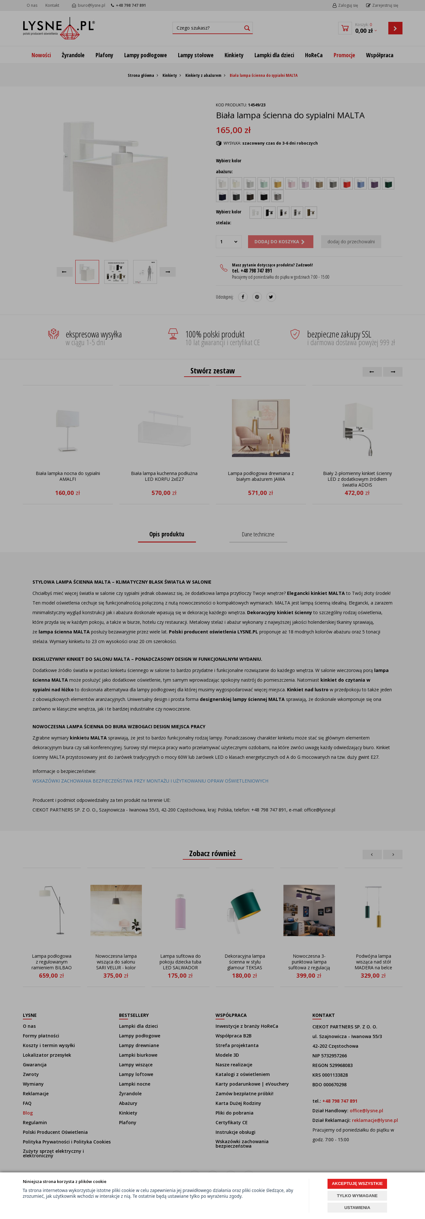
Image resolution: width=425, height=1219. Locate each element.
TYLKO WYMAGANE (357, 1195)
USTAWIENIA (357, 1207)
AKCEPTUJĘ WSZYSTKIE (357, 1183)
